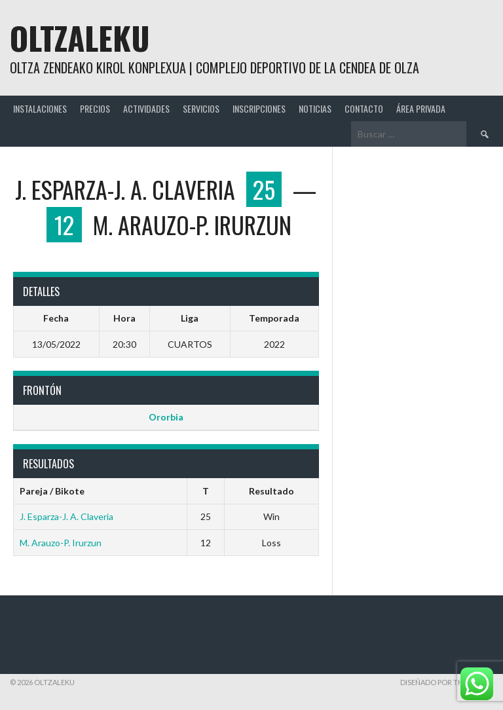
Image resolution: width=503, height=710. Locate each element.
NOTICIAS (315, 108)
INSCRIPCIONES (259, 108)
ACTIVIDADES (146, 108)
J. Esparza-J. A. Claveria (66, 516)
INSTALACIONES (40, 108)
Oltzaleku (80, 37)
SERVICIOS (201, 108)
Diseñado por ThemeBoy (446, 682)
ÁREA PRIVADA (420, 108)
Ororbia (166, 416)
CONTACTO (364, 108)
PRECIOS (95, 108)
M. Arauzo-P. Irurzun (61, 542)
